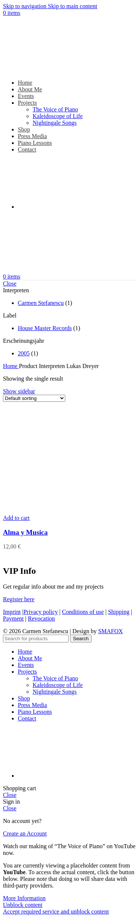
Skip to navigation (25, 6)
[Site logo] (49, 70)
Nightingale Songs (55, 123)
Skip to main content (72, 6)
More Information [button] (24, 898)
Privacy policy (40, 612)
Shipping (118, 612)
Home (11, 366)
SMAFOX (110, 631)
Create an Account (25, 833)
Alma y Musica (25, 532)
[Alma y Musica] (58, 511)
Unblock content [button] (22, 905)
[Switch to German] (73, 207)
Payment (13, 618)
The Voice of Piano (55, 109)
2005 (24, 353)
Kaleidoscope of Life (58, 116)
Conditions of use (83, 612)
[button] (16, 518)
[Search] (36, 638)
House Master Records (45, 328)
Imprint (12, 612)
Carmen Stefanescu (41, 303)
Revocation (41, 618)
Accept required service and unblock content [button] (56, 911)
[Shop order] (34, 398)
